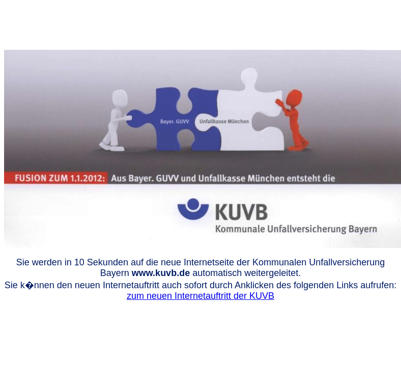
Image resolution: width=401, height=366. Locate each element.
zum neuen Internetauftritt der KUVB (200, 296)
